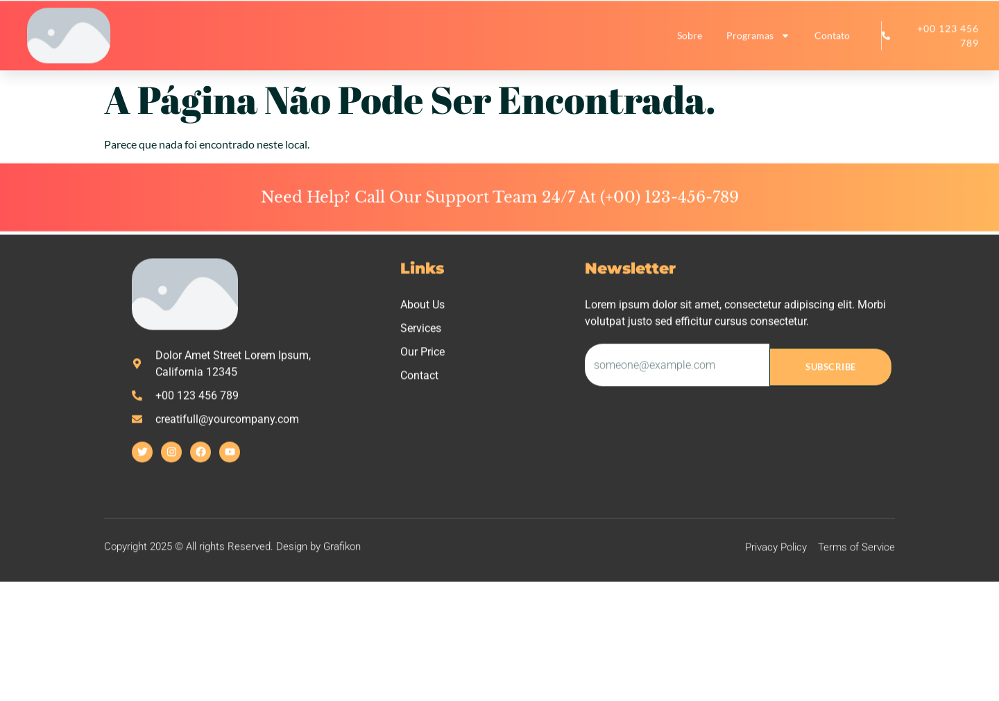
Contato (832, 40)
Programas (758, 40)
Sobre (689, 40)
